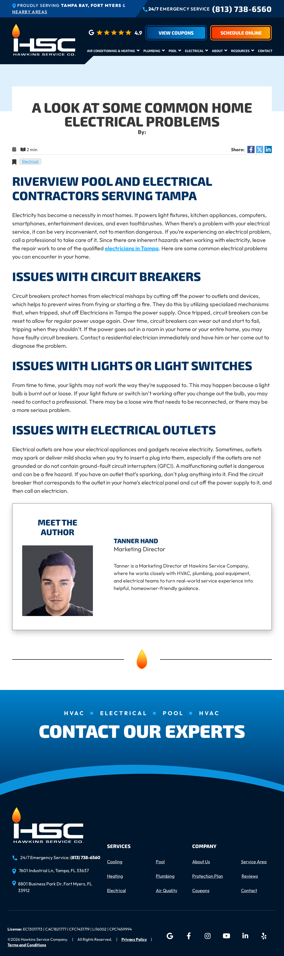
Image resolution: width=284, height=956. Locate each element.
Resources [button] (240, 51)
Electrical (194, 51)
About (217, 51)
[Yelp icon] (264, 936)
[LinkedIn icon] (245, 936)
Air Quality (166, 890)
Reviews (250, 876)
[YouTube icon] (226, 936)
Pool (173, 51)
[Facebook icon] (188, 936)
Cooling (114, 861)
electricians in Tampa (132, 248)
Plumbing (151, 51)
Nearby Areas (29, 11)
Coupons (200, 890)
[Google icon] (169, 936)
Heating (115, 876)
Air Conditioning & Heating (111, 51)
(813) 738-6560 (242, 8)
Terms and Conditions (26, 944)
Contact (265, 51)
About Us (201, 861)
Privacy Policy (134, 939)
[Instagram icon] (207, 936)
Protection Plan (207, 876)
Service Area (254, 861)
